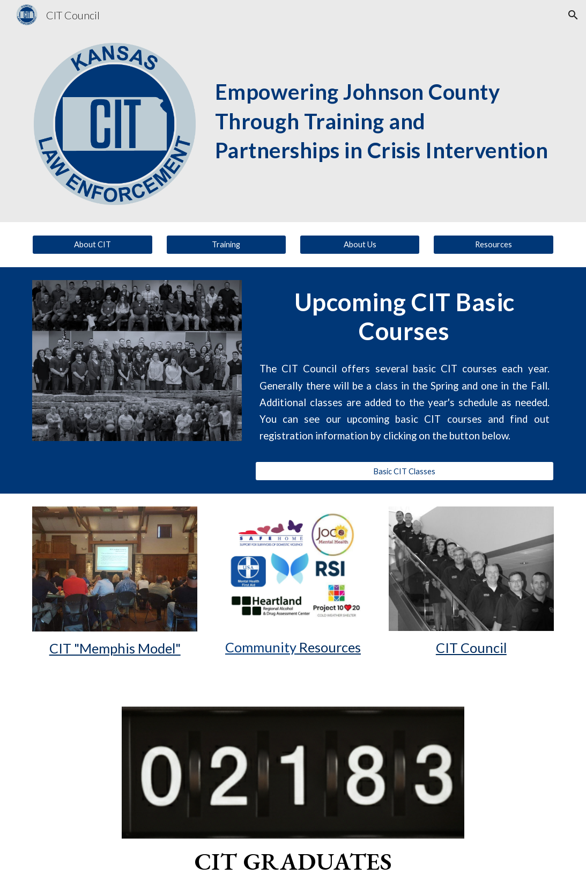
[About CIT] (92, 244)
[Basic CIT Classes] (404, 471)
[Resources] (493, 244)
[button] (573, 15)
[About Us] (359, 244)
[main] (382, 105)
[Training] (226, 244)
